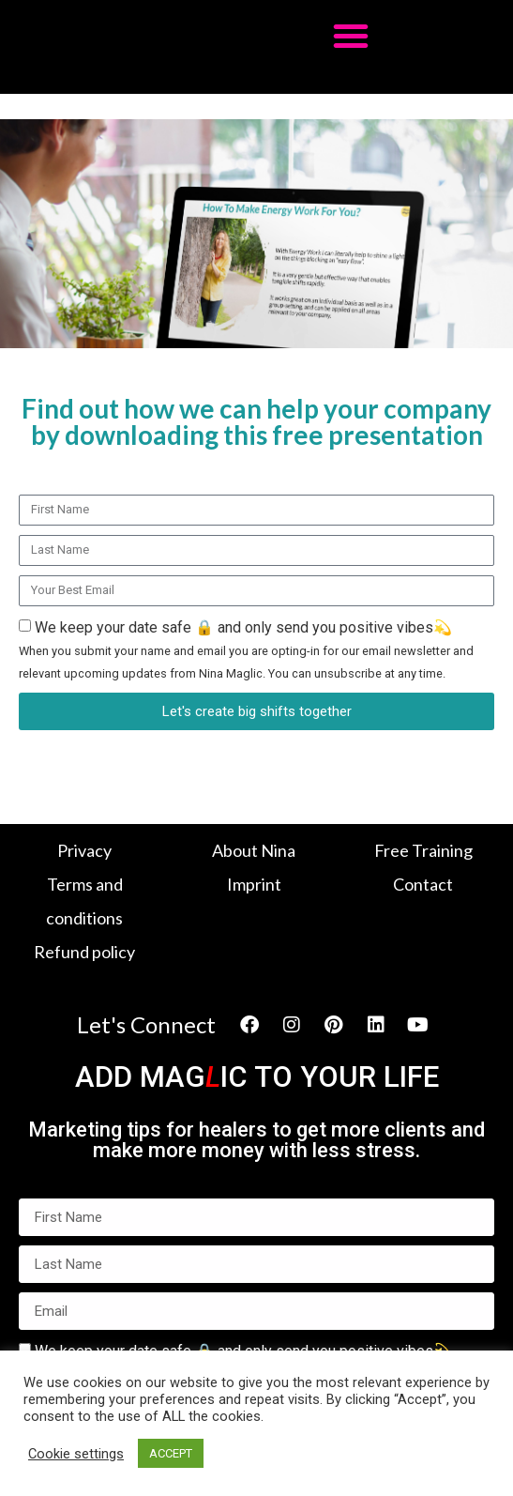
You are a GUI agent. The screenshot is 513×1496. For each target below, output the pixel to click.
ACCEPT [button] (170, 1453)
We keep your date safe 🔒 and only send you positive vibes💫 (246, 649)
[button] (351, 36)
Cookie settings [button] (76, 1453)
